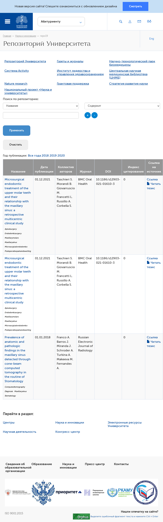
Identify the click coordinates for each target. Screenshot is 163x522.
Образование (41, 464)
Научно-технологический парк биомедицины (132, 63)
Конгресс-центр (67, 432)
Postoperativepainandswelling (18, 251)
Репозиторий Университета (25, 61)
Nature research (15, 83)
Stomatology (10, 396)
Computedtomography (15, 387)
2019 (53, 155)
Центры (8, 422)
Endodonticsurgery (13, 233)
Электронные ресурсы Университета (125, 424)
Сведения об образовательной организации (18, 467)
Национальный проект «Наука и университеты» (28, 91)
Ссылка (152, 179)
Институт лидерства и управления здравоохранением (80, 72)
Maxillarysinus (11, 242)
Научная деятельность (19, 432)
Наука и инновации (25, 36)
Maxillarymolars (12, 238)
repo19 (44, 36)
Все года (34, 155)
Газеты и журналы (70, 61)
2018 (45, 155)
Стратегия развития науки (128, 83)
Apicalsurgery (11, 229)
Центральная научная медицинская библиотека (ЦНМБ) (128, 74)
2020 (61, 155)
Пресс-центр (95, 464)
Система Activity (16, 71)
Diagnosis (9, 391)
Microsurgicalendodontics (16, 247)
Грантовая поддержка (73, 83)
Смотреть (135, 6)
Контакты (121, 464)
